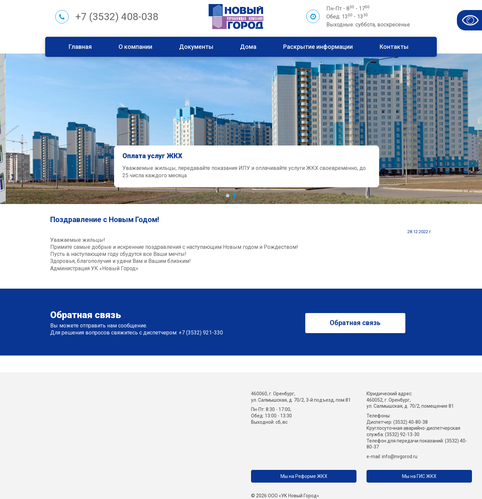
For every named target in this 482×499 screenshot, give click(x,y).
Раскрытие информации (318, 46)
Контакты (394, 46)
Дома (248, 46)
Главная (80, 46)
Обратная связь (355, 323)
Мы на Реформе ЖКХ (303, 476)
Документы (196, 46)
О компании (135, 46)
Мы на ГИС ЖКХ (419, 476)
